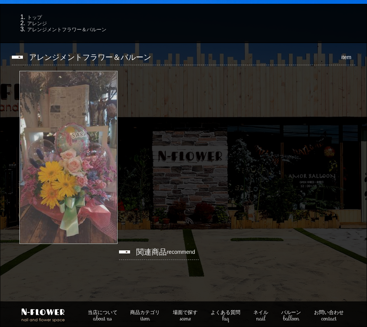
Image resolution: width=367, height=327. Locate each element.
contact (329, 316)
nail (260, 316)
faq (225, 316)
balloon (291, 316)
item (145, 316)
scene (185, 316)
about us (103, 316)
